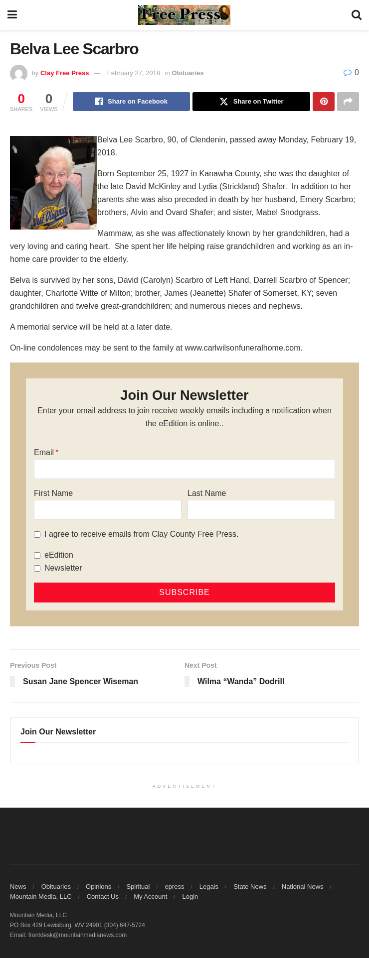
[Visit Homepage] (184, 15)
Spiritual (138, 886)
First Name (53, 493)
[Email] (184, 469)
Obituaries (187, 73)
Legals (208, 886)
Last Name (206, 493)
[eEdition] (37, 555)
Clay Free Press (64, 73)
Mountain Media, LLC (41, 896)
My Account (150, 896)
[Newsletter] (37, 568)
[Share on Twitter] (251, 101)
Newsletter (63, 568)
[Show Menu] (12, 15)
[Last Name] (261, 510)
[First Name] (108, 510)
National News (303, 886)
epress (174, 886)
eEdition (58, 555)
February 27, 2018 (133, 73)
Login (190, 896)
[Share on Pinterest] (324, 101)
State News (249, 886)
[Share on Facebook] (131, 101)
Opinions (98, 886)
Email (44, 452)
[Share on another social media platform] (348, 101)
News (18, 886)
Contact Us (103, 896)
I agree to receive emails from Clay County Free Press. (141, 534)
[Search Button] (357, 15)
